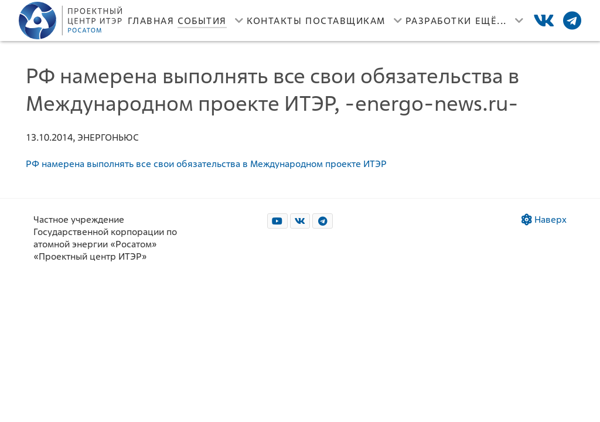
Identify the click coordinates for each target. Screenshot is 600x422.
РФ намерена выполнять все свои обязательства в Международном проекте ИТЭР (206, 164)
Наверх (544, 219)
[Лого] (71, 20)
